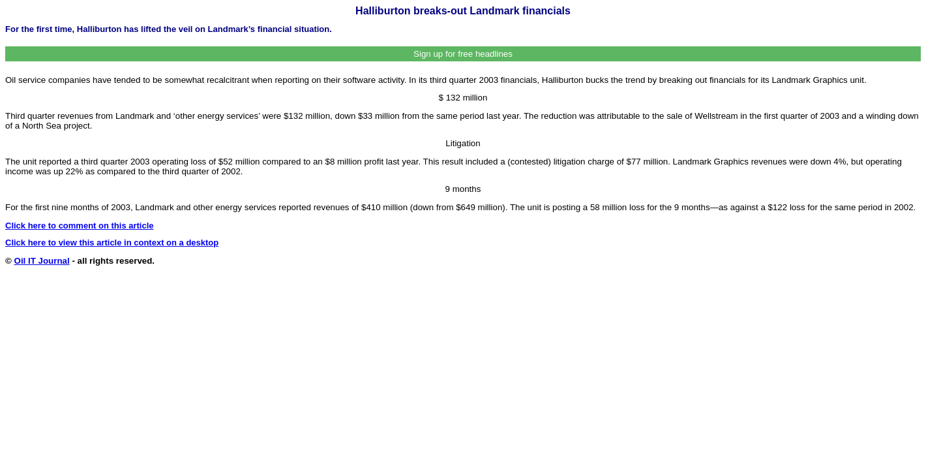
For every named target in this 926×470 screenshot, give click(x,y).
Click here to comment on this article (79, 225)
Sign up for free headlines (463, 54)
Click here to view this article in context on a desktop (111, 242)
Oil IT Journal (42, 261)
